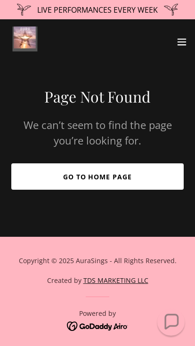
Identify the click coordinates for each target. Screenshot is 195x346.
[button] (181, 41)
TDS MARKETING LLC (115, 280)
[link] (26, 42)
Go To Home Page (97, 176)
